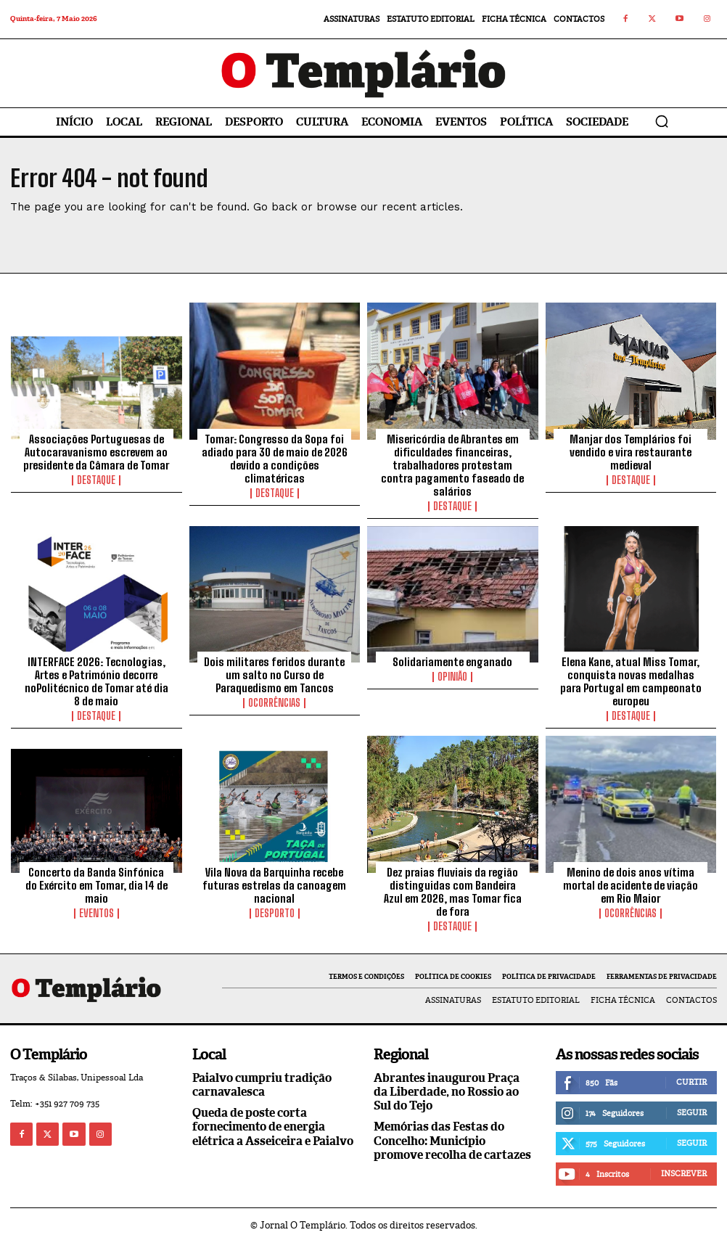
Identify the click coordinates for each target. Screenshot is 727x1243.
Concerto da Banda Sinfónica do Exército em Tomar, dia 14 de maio (96, 885)
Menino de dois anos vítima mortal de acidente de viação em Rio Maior (630, 885)
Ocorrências (274, 703)
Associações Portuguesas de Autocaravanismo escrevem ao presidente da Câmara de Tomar (96, 452)
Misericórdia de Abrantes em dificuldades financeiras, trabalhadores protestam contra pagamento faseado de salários (452, 465)
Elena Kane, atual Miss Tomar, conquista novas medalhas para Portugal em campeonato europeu (631, 681)
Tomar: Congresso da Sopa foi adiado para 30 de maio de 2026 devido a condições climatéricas (275, 458)
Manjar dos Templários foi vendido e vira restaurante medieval (630, 452)
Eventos (96, 913)
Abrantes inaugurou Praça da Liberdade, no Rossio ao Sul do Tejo (446, 1091)
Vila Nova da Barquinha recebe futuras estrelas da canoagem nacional (274, 885)
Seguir (692, 1112)
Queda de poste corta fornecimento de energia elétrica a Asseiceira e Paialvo (272, 1126)
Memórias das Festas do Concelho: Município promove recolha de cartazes (452, 1140)
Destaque (96, 480)
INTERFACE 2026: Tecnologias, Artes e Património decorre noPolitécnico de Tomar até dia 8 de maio (96, 681)
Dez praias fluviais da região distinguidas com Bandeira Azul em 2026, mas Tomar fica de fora (453, 892)
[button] (661, 121)
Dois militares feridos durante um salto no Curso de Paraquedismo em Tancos (274, 674)
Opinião (452, 677)
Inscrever (684, 1173)
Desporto (275, 913)
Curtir (691, 1082)
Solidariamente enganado (452, 661)
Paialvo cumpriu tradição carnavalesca (262, 1084)
